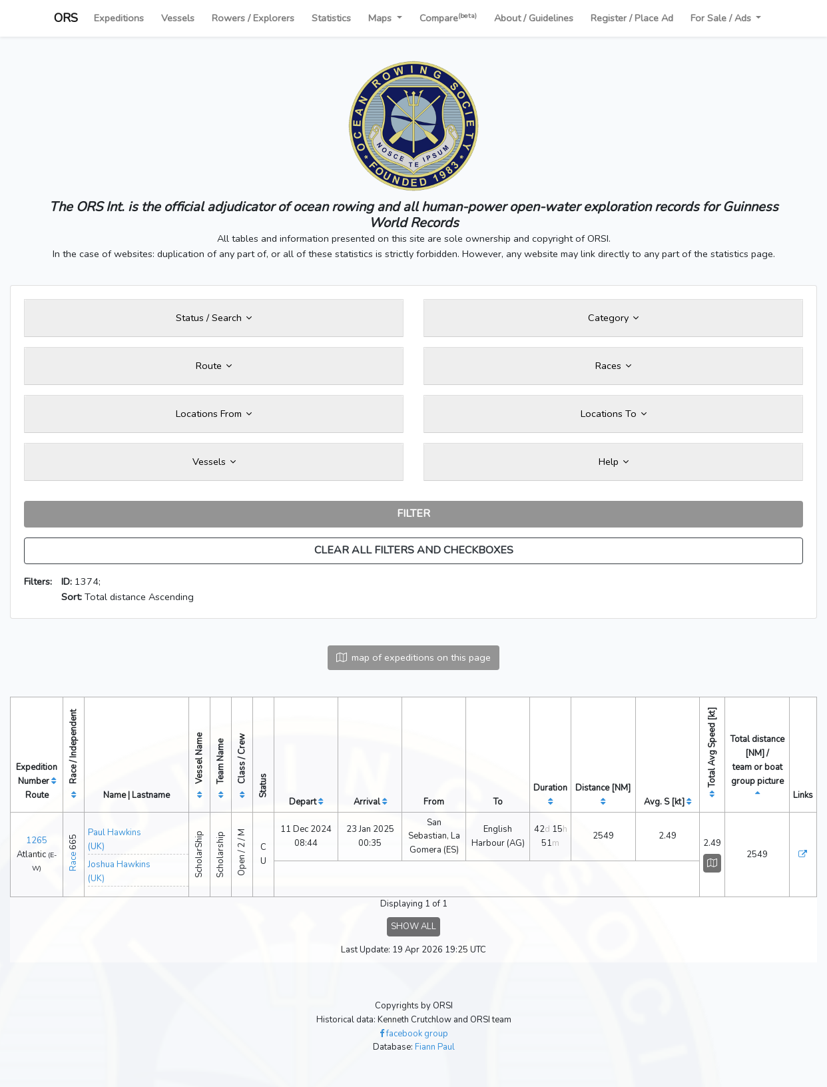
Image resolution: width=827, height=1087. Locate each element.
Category (613, 317)
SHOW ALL (413, 926)
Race (73, 861)
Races (613, 365)
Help (614, 461)
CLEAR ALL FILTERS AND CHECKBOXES (413, 550)
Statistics (331, 18)
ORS (66, 18)
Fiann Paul (435, 1047)
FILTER (413, 513)
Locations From (214, 413)
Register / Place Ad (632, 18)
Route (214, 365)
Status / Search (214, 317)
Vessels (177, 18)
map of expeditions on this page (413, 657)
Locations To (614, 413)
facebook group (414, 1034)
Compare (448, 18)
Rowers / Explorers (253, 18)
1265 (36, 841)
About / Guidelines (533, 18)
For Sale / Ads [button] (722, 18)
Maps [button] (381, 18)
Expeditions (119, 18)
